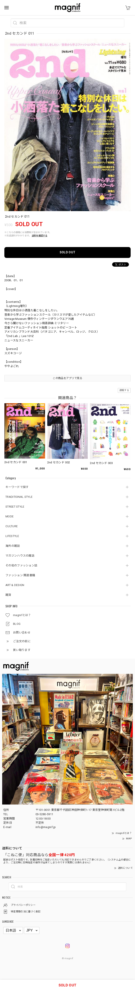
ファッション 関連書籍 (20, 575)
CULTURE (11, 526)
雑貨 (8, 594)
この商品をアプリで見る (67, 378)
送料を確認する (39, 235)
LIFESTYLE (12, 536)
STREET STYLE (14, 506)
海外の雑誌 (12, 545)
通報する (124, 390)
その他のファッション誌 (21, 565)
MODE (9, 516)
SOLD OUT (67, 252)
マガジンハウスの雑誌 (19, 555)
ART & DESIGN (14, 585)
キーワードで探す (17, 487)
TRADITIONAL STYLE (18, 496)
